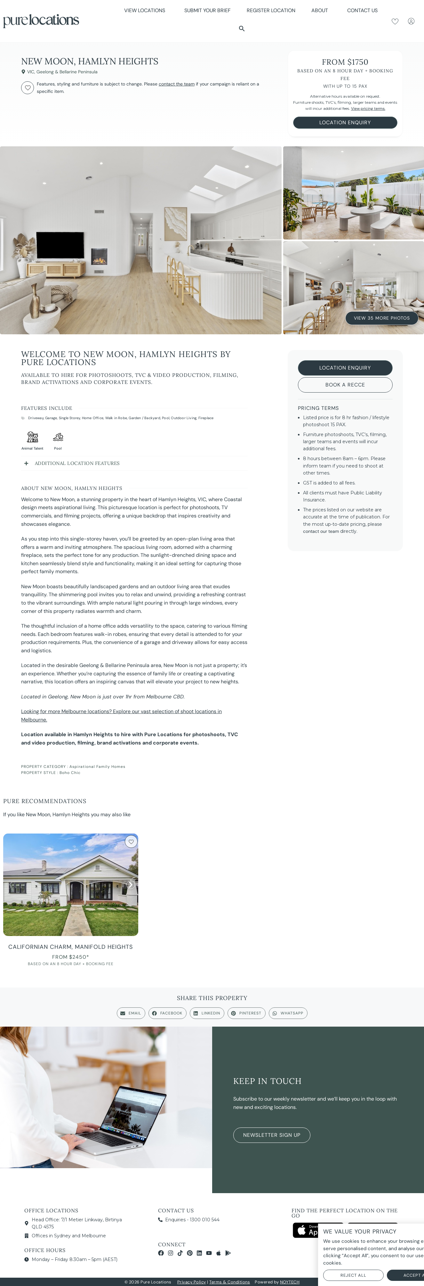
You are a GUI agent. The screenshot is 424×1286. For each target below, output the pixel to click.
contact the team (177, 84)
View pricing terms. (368, 108)
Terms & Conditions (229, 1282)
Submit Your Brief (207, 10)
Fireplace (206, 418)
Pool (165, 418)
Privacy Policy (191, 1282)
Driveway (36, 418)
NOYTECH (290, 1282)
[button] (242, 28)
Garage (51, 418)
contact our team (321, 531)
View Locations (146, 10)
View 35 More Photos (382, 319)
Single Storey (69, 418)
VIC (30, 72)
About (321, 10)
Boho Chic (70, 772)
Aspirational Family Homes (97, 766)
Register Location (271, 10)
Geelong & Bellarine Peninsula (67, 72)
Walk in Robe (116, 418)
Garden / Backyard (144, 418)
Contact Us (362, 10)
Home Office (92, 418)
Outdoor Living (183, 418)
